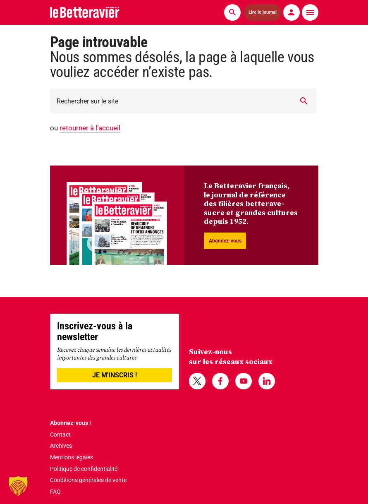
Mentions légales (71, 457)
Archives (61, 445)
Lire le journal (262, 12)
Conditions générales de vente (88, 480)
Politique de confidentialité (83, 469)
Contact (60, 434)
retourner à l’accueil (90, 128)
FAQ (55, 491)
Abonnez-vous (225, 241)
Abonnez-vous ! (70, 423)
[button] (18, 486)
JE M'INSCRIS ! (114, 375)
